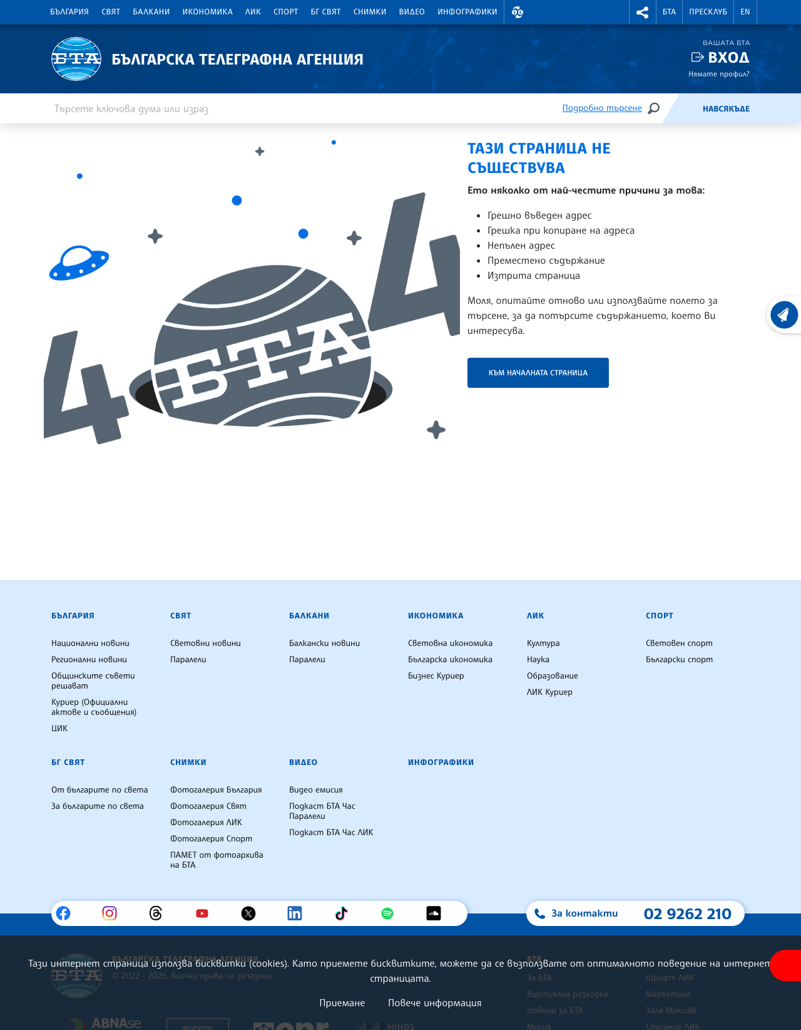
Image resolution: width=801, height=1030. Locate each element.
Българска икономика (450, 660)
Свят (110, 12)
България (69, 12)
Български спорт (679, 660)
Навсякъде (726, 109)
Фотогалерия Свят (208, 806)
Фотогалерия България (216, 790)
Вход (729, 57)
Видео (412, 12)
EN (745, 12)
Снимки (370, 12)
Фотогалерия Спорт (211, 839)
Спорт (285, 12)
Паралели (188, 660)
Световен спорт (679, 643)
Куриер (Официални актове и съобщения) (93, 707)
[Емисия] (682, 108)
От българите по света (99, 790)
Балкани (151, 12)
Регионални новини (89, 660)
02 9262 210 (687, 913)
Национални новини (90, 643)
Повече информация (435, 1002)
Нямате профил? (719, 73)
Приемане (342, 1002)
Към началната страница (538, 372)
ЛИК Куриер (550, 692)
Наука (538, 660)
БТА (669, 12)
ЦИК (59, 729)
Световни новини (205, 643)
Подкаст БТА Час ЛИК (331, 833)
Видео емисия (316, 790)
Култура (543, 643)
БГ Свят (326, 12)
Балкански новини (324, 643)
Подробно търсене (602, 108)
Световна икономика (450, 643)
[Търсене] (653, 108)
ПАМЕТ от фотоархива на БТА (216, 860)
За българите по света (97, 806)
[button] (517, 12)
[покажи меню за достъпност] (785, 965)
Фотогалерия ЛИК (206, 823)
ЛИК (253, 12)
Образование (552, 676)
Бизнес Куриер (436, 676)
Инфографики (467, 12)
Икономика (208, 12)
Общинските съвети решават (93, 681)
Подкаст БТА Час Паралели (322, 811)
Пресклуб (708, 12)
